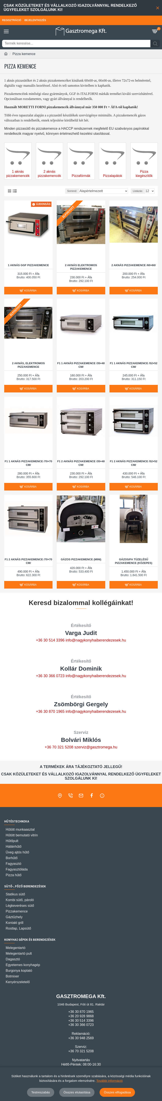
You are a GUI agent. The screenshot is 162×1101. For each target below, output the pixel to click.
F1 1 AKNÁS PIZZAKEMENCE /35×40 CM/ (81, 365)
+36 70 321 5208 (59, 747)
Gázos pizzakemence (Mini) (81, 559)
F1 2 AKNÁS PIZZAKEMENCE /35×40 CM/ (81, 463)
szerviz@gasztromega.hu (95, 747)
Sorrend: (72, 191)
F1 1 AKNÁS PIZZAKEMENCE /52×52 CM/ (133, 365)
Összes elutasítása (76, 1092)
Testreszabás (40, 1092)
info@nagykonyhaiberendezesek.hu (96, 640)
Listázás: (138, 191)
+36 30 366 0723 (50, 676)
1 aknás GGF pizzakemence (28, 265)
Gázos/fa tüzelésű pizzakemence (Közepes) (133, 561)
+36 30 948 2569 (81, 1038)
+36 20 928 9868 (81, 1016)
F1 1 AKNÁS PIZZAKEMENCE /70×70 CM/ (28, 463)
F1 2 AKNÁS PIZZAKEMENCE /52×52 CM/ (133, 463)
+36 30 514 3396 (50, 640)
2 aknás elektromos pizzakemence (81, 267)
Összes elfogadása (117, 1092)
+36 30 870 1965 (50, 711)
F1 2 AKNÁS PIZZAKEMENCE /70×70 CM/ (28, 561)
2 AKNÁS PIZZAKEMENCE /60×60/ (133, 265)
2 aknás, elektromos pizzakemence (28, 365)
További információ (109, 1080)
